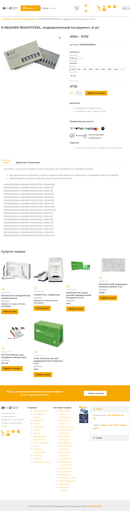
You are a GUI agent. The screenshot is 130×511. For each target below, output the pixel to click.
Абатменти (64, 485)
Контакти (37, 421)
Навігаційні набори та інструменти (65, 456)
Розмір (73, 63)
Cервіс (36, 424)
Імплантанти (65, 472)
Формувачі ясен (67, 428)
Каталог (31, 8)
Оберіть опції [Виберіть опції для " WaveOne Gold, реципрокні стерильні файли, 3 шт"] (108, 298)
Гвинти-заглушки (67, 482)
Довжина (74, 52)
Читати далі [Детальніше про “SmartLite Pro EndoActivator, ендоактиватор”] (10, 312)
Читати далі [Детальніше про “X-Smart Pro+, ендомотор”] (42, 308)
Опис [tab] (6, 162)
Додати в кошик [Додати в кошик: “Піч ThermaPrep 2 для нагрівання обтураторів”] (12, 369)
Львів (99, 439)
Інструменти (65, 469)
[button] (59, 38)
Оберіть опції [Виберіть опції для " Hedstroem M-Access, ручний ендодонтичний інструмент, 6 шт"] (76, 309)
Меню (46, 8)
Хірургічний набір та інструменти (65, 415)
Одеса (99, 410)
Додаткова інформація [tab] (28, 162)
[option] (73, 58)
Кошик (36, 434)
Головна (6, 19)
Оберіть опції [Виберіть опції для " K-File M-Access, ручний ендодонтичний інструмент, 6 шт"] (43, 375)
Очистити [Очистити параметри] (74, 81)
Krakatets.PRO (94, 507)
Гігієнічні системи (68, 479)
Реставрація (65, 444)
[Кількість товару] (78, 93)
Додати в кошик (96, 93)
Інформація (39, 428)
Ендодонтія (29, 19)
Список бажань (40, 412)
